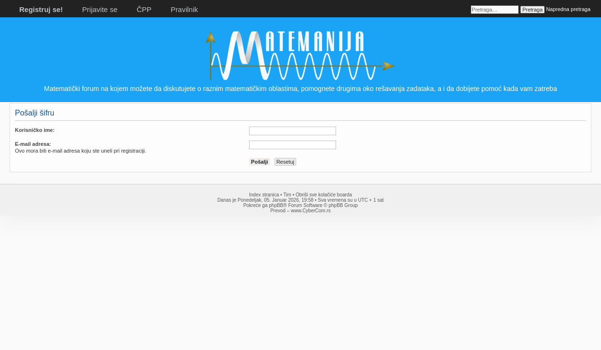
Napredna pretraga (568, 9)
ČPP (144, 9)
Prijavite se (99, 9)
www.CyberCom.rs (311, 210)
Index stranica (264, 194)
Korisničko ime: (35, 130)
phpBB (276, 205)
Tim (287, 194)
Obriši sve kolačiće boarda (324, 194)
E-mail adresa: (33, 144)
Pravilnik (184, 9)
